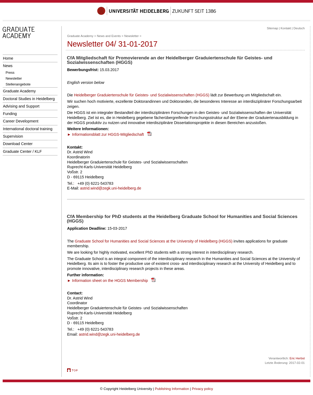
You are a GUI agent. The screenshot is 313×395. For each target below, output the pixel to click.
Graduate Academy (19, 91)
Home (8, 58)
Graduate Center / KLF (22, 151)
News (8, 66)
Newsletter (14, 78)
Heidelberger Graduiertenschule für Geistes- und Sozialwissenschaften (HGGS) (141, 95)
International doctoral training (27, 129)
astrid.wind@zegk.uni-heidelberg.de (110, 188)
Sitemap (272, 28)
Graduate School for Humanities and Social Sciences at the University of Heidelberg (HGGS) (154, 241)
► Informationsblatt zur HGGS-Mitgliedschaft (105, 134)
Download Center (17, 144)
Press (10, 73)
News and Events (109, 36)
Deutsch (299, 28)
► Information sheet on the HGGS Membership (107, 280)
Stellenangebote (18, 84)
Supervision (13, 136)
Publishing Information (172, 389)
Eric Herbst (297, 358)
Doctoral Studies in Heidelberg (29, 99)
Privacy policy (202, 389)
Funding (10, 114)
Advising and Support (21, 106)
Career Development (20, 121)
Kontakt (286, 28)
